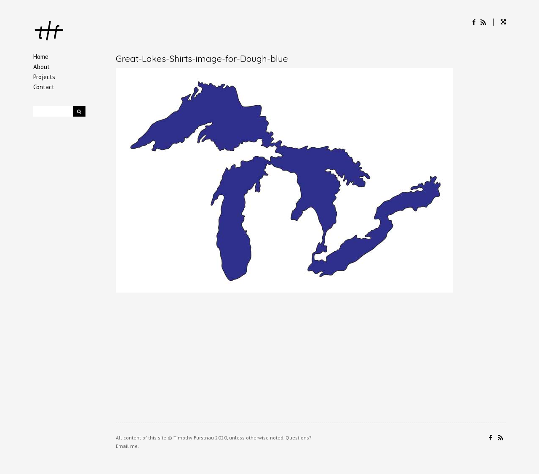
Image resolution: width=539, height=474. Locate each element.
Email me (127, 446)
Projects (44, 77)
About (41, 67)
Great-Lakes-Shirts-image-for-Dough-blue (202, 58)
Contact (43, 87)
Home (40, 57)
